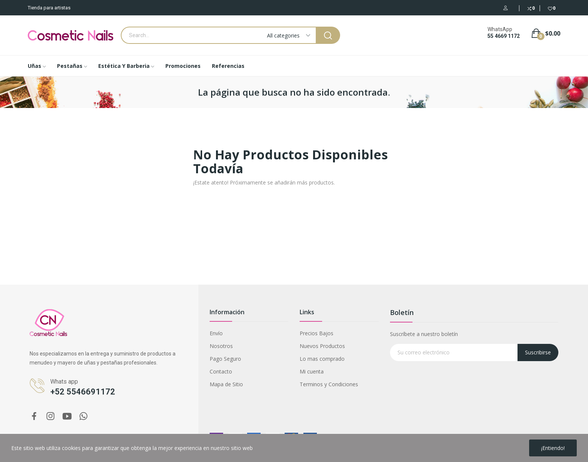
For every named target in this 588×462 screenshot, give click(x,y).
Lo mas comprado (322, 358)
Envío (216, 333)
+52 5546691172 (82, 391)
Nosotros (221, 346)
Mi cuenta (312, 371)
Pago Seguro (225, 358)
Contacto (221, 371)
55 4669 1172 (504, 36)
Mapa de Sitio (226, 384)
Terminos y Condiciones (329, 384)
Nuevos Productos (322, 346)
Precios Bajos (316, 333)
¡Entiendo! (553, 448)
